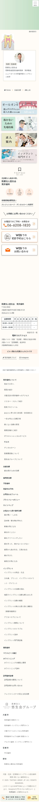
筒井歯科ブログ (9, 357)
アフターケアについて (12, 617)
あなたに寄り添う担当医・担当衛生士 (18, 413)
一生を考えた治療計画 (12, 419)
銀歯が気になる (10, 526)
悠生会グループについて (13, 459)
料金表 (6, 442)
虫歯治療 (17, 90)
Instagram (24, 357)
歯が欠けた (8, 555)
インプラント (8, 568)
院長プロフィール (10, 407)
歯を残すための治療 (11, 471)
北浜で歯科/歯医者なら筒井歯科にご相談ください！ (20, 370)
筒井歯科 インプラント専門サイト (16, 725)
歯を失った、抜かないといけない (16, 544)
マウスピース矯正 (10, 653)
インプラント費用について (14, 623)
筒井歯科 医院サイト (12, 720)
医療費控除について (11, 453)
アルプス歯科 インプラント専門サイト (18, 742)
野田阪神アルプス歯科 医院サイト (16, 736)
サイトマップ (8, 505)
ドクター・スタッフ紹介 (13, 401)
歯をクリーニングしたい (13, 538)
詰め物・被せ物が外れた (13, 520)
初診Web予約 (8, 489)
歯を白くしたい (10, 532)
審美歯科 (6, 648)
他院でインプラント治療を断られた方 (18, 595)
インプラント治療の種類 (13, 600)
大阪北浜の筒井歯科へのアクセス (16, 395)
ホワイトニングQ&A (11, 668)
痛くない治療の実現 (11, 424)
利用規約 (12, 792)
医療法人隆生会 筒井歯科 (13, 764)
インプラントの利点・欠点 (14, 572)
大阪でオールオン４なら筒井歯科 (16, 731)
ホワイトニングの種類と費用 (15, 663)
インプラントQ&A (11, 634)
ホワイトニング (9, 659)
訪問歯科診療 (8, 676)
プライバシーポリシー (11, 500)
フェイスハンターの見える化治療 (16, 694)
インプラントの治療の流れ (14, 589)
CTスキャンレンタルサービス (15, 436)
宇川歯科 (7, 753)
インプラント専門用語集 (13, 640)
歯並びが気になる (10, 561)
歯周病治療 (7, 478)
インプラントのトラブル (13, 629)
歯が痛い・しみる (10, 515)
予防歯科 (6, 483)
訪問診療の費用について (13, 680)
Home (7, 90)
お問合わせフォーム (10, 494)
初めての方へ (9, 384)
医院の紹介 (8, 390)
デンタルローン (10, 448)
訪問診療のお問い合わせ (13, 685)
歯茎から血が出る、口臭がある (15, 549)
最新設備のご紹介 (10, 430)
